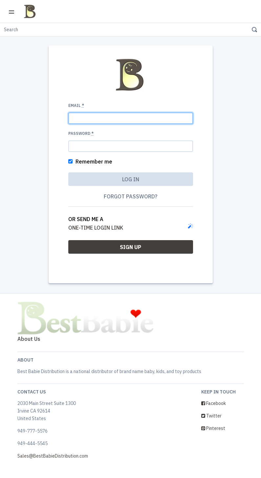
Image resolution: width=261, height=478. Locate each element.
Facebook (213, 403)
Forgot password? (130, 196)
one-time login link (95, 227)
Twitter (211, 416)
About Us (28, 339)
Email (76, 105)
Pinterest (213, 428)
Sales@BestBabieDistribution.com (52, 456)
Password (81, 133)
